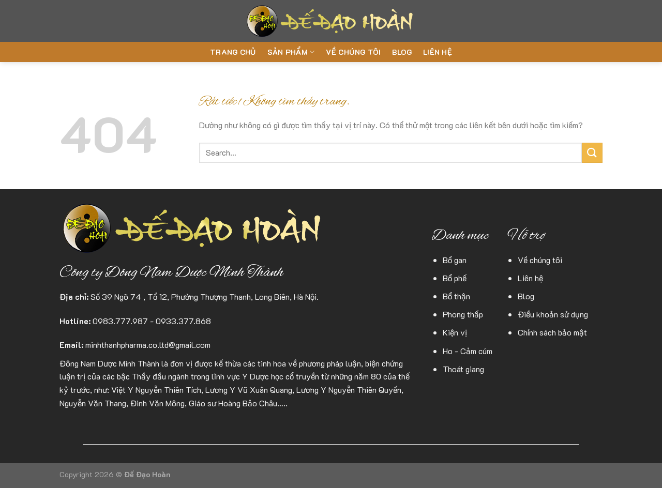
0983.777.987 (120, 320)
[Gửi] (592, 153)
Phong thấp (463, 314)
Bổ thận (456, 296)
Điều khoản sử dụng (553, 314)
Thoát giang (463, 368)
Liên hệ (437, 52)
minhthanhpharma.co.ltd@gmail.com (147, 344)
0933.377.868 (183, 320)
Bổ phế (455, 277)
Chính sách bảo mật (552, 332)
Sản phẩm (291, 52)
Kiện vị (455, 332)
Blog (402, 52)
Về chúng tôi (353, 52)
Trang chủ (233, 52)
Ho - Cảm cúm (467, 350)
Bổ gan (455, 259)
